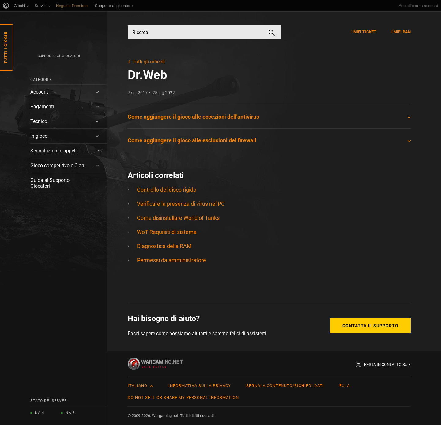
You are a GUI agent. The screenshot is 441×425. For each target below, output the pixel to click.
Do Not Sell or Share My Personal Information (183, 397)
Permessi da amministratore (171, 260)
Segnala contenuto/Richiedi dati (285, 385)
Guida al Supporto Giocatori (50, 183)
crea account (426, 5)
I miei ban (401, 31)
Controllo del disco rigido (166, 189)
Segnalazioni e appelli (54, 151)
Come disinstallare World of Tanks (178, 218)
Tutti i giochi (5, 47)
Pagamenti (42, 106)
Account (39, 92)
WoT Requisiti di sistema (167, 232)
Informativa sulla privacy (199, 385)
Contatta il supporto (370, 325)
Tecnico (38, 121)
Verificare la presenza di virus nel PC (181, 204)
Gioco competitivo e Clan (57, 165)
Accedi (405, 5)
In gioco (38, 136)
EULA (344, 385)
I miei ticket (363, 31)
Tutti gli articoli (149, 62)
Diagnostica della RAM (164, 246)
